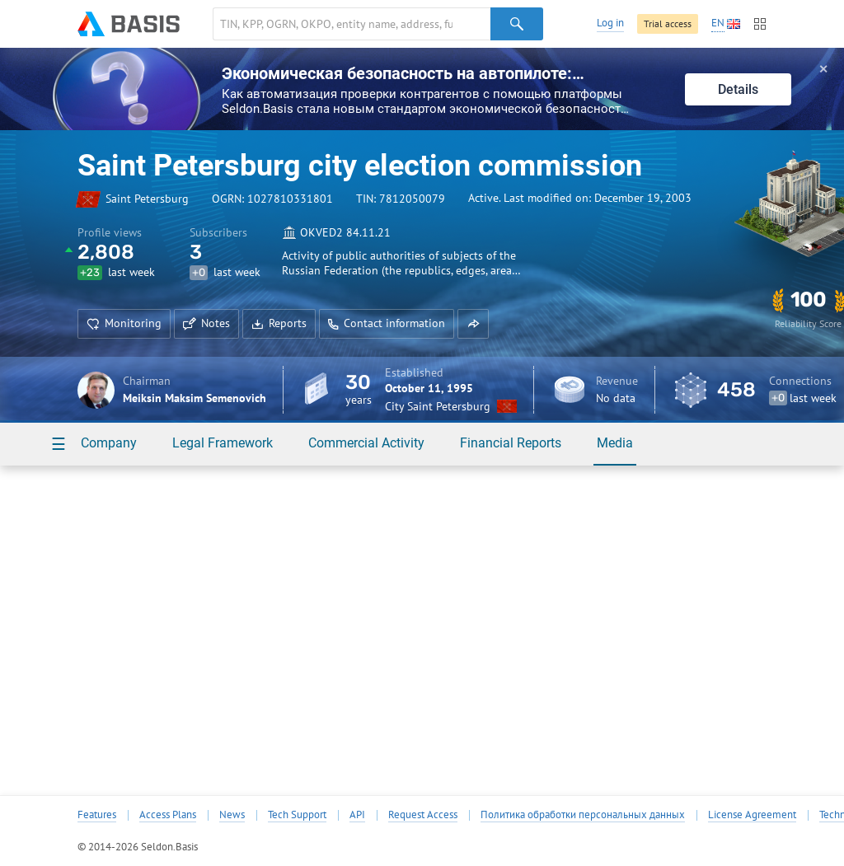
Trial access (668, 23)
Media (615, 443)
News (232, 815)
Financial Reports (510, 443)
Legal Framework (222, 443)
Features (96, 815)
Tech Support (297, 815)
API (357, 815)
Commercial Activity (366, 443)
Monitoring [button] (124, 323)
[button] (473, 324)
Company (109, 443)
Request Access (422, 815)
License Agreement (752, 815)
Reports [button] (279, 323)
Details (738, 89)
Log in (610, 23)
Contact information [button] (386, 323)
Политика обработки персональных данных (583, 815)
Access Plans (167, 815)
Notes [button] (206, 323)
